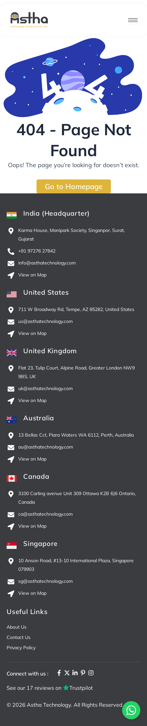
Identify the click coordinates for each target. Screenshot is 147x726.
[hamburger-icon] (132, 20)
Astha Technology (49, 704)
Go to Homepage (74, 186)
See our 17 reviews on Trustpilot (50, 687)
